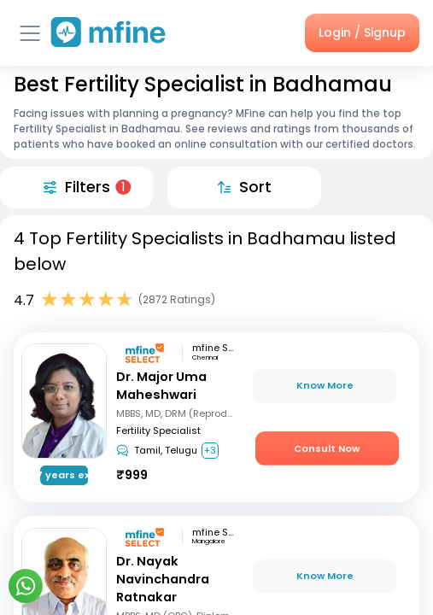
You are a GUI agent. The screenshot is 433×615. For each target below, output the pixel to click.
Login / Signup (362, 32)
